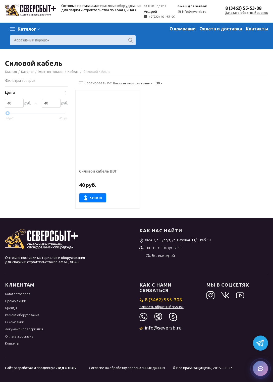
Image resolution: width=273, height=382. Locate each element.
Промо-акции (15, 301)
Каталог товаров (17, 294)
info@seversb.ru (192, 11)
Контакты (257, 28)
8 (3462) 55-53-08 (243, 8)
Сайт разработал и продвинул (40, 368)
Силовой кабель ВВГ (98, 171)
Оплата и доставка (220, 28)
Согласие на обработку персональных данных (127, 368)
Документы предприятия (24, 329)
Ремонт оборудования (22, 315)
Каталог (27, 29)
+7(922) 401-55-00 (159, 16)
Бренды (11, 308)
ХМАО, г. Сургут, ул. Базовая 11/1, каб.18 (175, 240)
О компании (183, 28)
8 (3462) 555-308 (160, 299)
